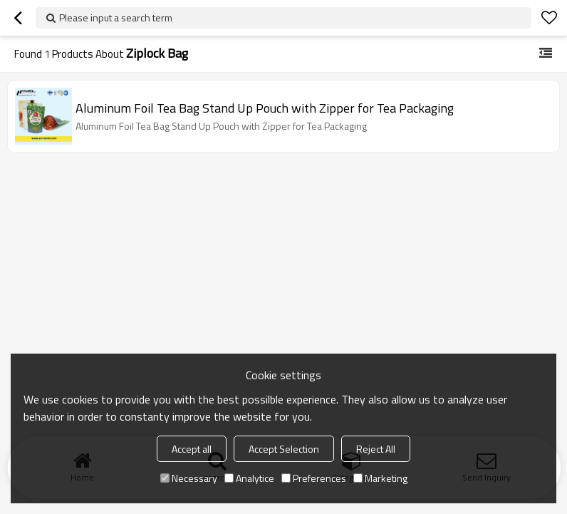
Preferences (313, 478)
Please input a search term (115, 17)
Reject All (375, 448)
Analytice (249, 478)
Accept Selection (284, 448)
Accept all (192, 448)
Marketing (380, 478)
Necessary (188, 478)
